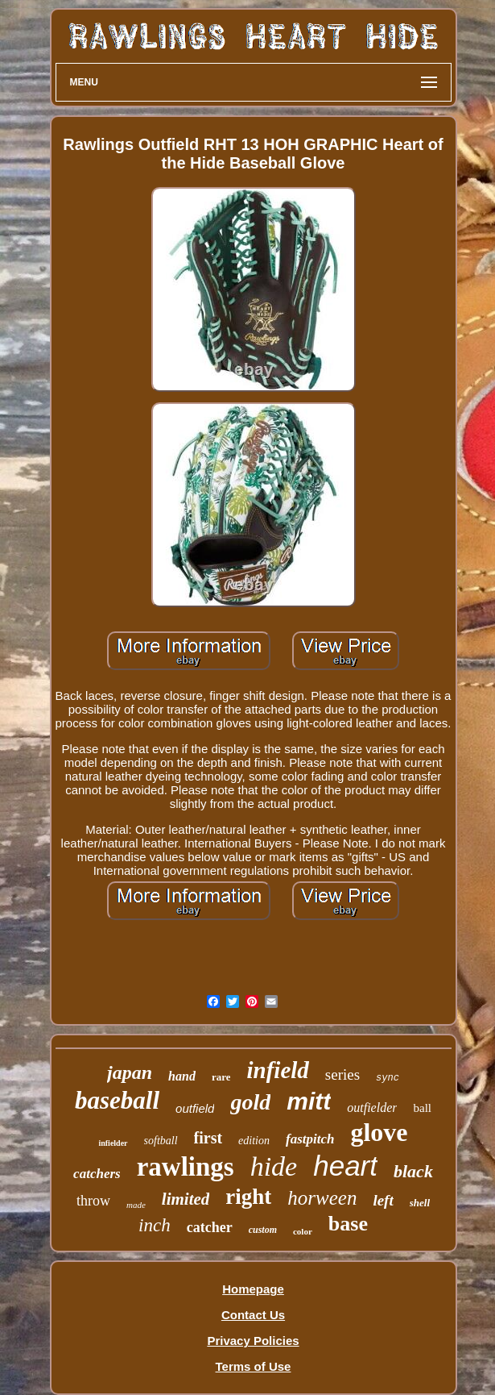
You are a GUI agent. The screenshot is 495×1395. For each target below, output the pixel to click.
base (348, 1223)
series (342, 1074)
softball (161, 1141)
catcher (210, 1227)
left (383, 1200)
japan (129, 1072)
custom (263, 1229)
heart (345, 1165)
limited (186, 1199)
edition (254, 1141)
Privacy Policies (253, 1340)
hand (182, 1076)
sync (387, 1078)
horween (322, 1198)
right (248, 1197)
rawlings (185, 1166)
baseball (117, 1100)
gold (250, 1101)
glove (378, 1132)
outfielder (372, 1107)
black (413, 1171)
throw (93, 1201)
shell (420, 1203)
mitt (309, 1101)
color (302, 1231)
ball (422, 1107)
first (208, 1138)
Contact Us (253, 1315)
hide (274, 1166)
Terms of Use (253, 1366)
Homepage (253, 1289)
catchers (97, 1173)
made (136, 1205)
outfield (194, 1108)
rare (221, 1077)
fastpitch (310, 1139)
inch (154, 1225)
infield (277, 1070)
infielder (112, 1143)
